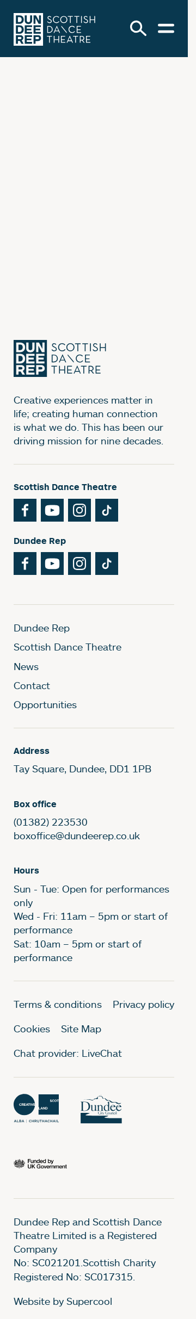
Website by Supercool (63, 1301)
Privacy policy (143, 1004)
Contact (32, 685)
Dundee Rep (42, 628)
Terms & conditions (58, 1004)
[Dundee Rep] (54, 28)
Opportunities (45, 704)
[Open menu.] (166, 28)
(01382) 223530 (51, 822)
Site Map (81, 1029)
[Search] (138, 28)
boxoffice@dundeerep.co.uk (77, 835)
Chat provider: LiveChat (68, 1053)
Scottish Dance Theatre (67, 647)
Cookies (32, 1029)
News (26, 666)
